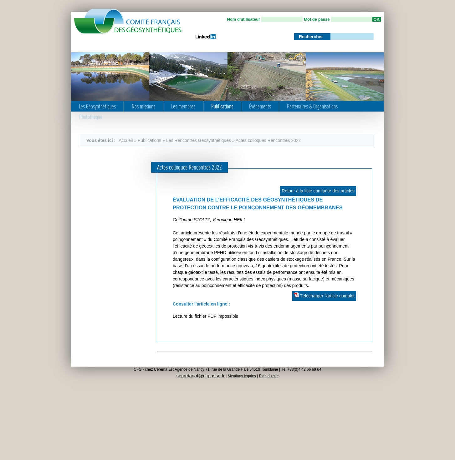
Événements (260, 106)
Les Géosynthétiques (97, 106)
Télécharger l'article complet (324, 295)
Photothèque (90, 116)
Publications (222, 106)
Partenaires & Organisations (312, 106)
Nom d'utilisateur (243, 19)
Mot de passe (317, 19)
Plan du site (269, 376)
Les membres (183, 106)
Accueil (126, 140)
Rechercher (311, 36)
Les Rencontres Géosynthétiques (198, 140)
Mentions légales (242, 376)
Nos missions (143, 106)
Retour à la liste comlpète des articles (318, 190)
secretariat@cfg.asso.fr (200, 375)
